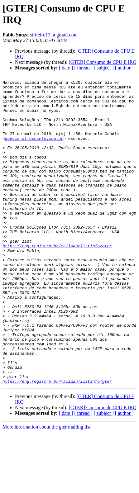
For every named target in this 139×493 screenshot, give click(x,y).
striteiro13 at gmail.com (54, 34)
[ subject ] (104, 67)
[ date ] (66, 67)
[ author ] (124, 67)
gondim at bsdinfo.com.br (34, 150)
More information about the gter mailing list (46, 487)
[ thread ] (83, 67)
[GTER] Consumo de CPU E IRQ (102, 62)
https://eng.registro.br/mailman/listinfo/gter (57, 279)
